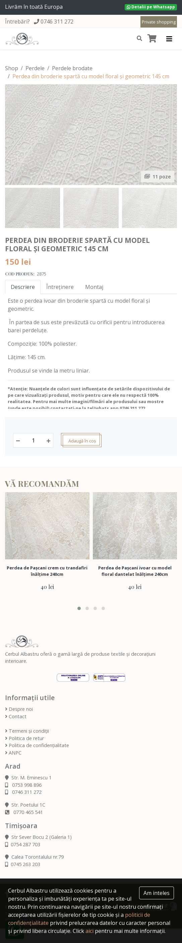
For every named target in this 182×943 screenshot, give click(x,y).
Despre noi (19, 709)
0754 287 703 (22, 844)
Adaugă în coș (82, 441)
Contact (15, 716)
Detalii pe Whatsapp (151, 7)
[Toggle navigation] (169, 39)
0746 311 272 (57, 21)
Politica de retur (24, 738)
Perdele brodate (72, 68)
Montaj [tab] (94, 287)
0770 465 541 (24, 812)
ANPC (13, 752)
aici (89, 931)
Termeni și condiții (27, 731)
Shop (11, 68)
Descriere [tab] (23, 287)
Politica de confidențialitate (37, 745)
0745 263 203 (22, 864)
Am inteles (156, 893)
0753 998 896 (23, 785)
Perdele (35, 68)
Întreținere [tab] (60, 287)
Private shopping (159, 22)
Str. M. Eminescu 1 (28, 777)
